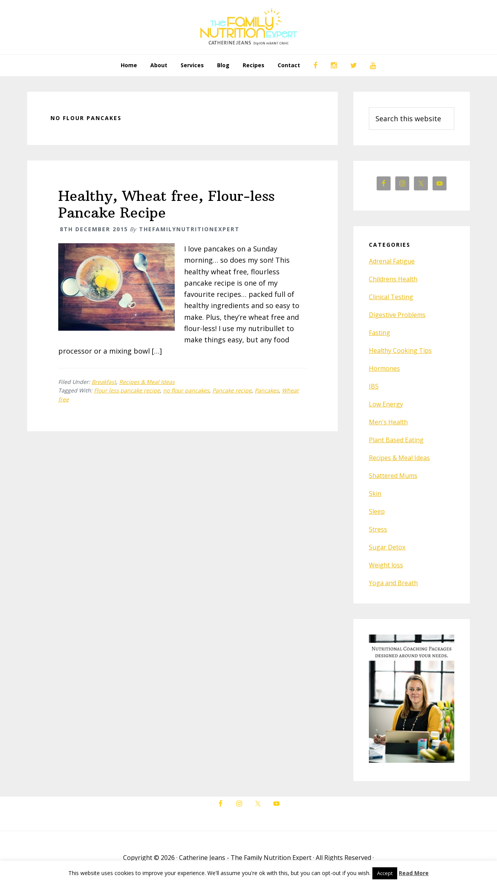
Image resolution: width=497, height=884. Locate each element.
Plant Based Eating (396, 440)
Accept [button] (385, 873)
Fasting (379, 332)
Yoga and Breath (393, 583)
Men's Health (388, 422)
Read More (414, 873)
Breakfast (104, 381)
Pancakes (267, 390)
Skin (375, 493)
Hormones (384, 368)
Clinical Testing (391, 297)
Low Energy (386, 404)
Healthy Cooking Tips (400, 350)
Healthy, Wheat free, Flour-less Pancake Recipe (166, 204)
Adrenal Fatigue (392, 261)
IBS (374, 386)
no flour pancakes (186, 390)
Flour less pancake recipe (127, 390)
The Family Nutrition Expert (248, 27)
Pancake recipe (232, 390)
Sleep (377, 511)
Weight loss (386, 565)
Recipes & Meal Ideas (147, 381)
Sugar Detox (387, 547)
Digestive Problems (397, 314)
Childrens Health (393, 279)
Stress (378, 529)
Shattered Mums (393, 475)
